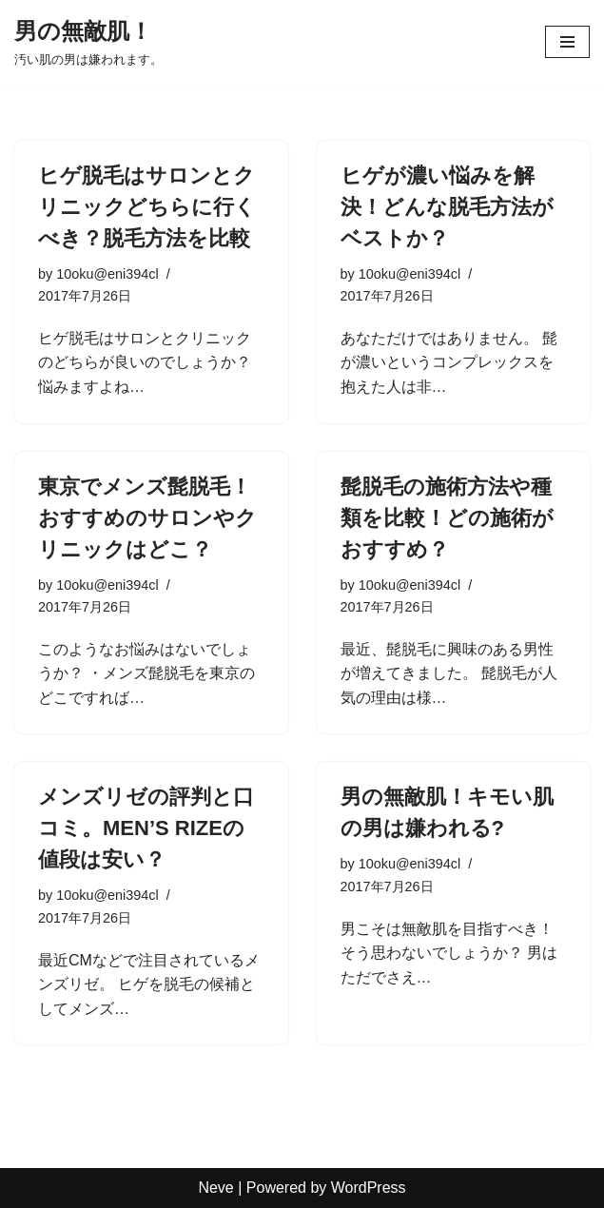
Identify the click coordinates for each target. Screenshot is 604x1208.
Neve (215, 1187)
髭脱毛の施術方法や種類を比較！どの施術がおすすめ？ (447, 518)
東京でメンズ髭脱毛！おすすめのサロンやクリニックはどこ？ (147, 518)
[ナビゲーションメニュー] (567, 42)
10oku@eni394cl (107, 274)
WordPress (368, 1187)
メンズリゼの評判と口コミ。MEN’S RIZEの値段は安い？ (146, 828)
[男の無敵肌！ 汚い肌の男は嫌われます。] (88, 41)
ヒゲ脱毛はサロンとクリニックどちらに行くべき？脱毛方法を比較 (147, 207)
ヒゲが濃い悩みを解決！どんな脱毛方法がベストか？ (447, 207)
